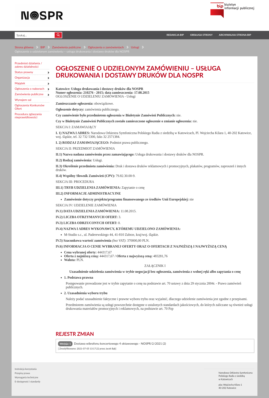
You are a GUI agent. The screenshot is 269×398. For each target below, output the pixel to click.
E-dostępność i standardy (27, 381)
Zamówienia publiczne (66, 47)
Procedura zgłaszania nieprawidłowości (28, 115)
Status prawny (24, 72)
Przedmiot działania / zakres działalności (28, 65)
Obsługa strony (201, 34)
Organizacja (22, 77)
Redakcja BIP (175, 34)
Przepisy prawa (22, 373)
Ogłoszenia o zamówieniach (106, 47)
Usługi (135, 47)
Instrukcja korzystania (26, 369)
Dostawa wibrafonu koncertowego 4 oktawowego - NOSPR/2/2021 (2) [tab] (112, 345)
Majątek (20, 83)
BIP (43, 47)
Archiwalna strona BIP (235, 34)
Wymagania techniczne (26, 377)
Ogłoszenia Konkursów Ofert (29, 107)
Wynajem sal (23, 99)
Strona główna (24, 47)
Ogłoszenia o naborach (29, 88)
